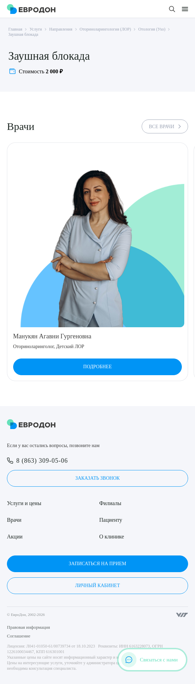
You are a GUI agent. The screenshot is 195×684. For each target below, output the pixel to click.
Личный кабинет (97, 585)
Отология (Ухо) (151, 29)
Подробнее (97, 366)
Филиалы (110, 503)
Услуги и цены (24, 503)
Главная (15, 29)
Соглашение (18, 636)
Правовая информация (28, 627)
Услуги (35, 29)
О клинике (111, 536)
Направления (60, 29)
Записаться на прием (97, 563)
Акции (15, 536)
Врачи (14, 520)
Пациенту (110, 520)
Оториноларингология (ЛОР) (105, 29)
